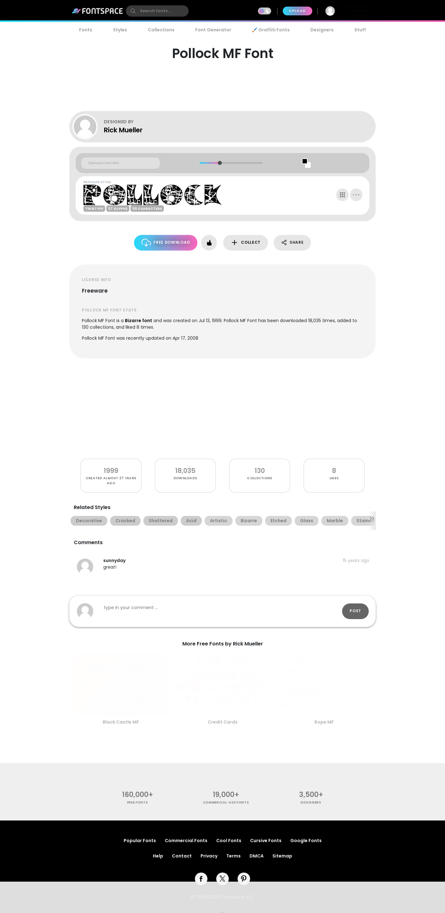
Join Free (358, 10)
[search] (157, 11)
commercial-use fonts (226, 802)
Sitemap (282, 856)
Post (355, 610)
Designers (322, 30)
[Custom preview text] (120, 163)
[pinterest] (244, 879)
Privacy (209, 856)
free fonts (137, 802)
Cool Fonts (228, 840)
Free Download (166, 243)
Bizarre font (138, 320)
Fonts (85, 30)
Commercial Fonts (186, 840)
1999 (111, 470)
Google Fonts (306, 840)
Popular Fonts (140, 840)
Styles (120, 30)
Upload (297, 10)
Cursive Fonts (265, 840)
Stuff (360, 30)
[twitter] (222, 879)
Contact (182, 856)
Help (158, 856)
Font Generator (213, 30)
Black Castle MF (121, 722)
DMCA (256, 856)
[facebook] (201, 879)
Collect (245, 243)
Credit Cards (223, 722)
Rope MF (324, 722)
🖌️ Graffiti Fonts (271, 30)
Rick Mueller (123, 130)
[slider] (219, 163)
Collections (161, 30)
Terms (233, 856)
